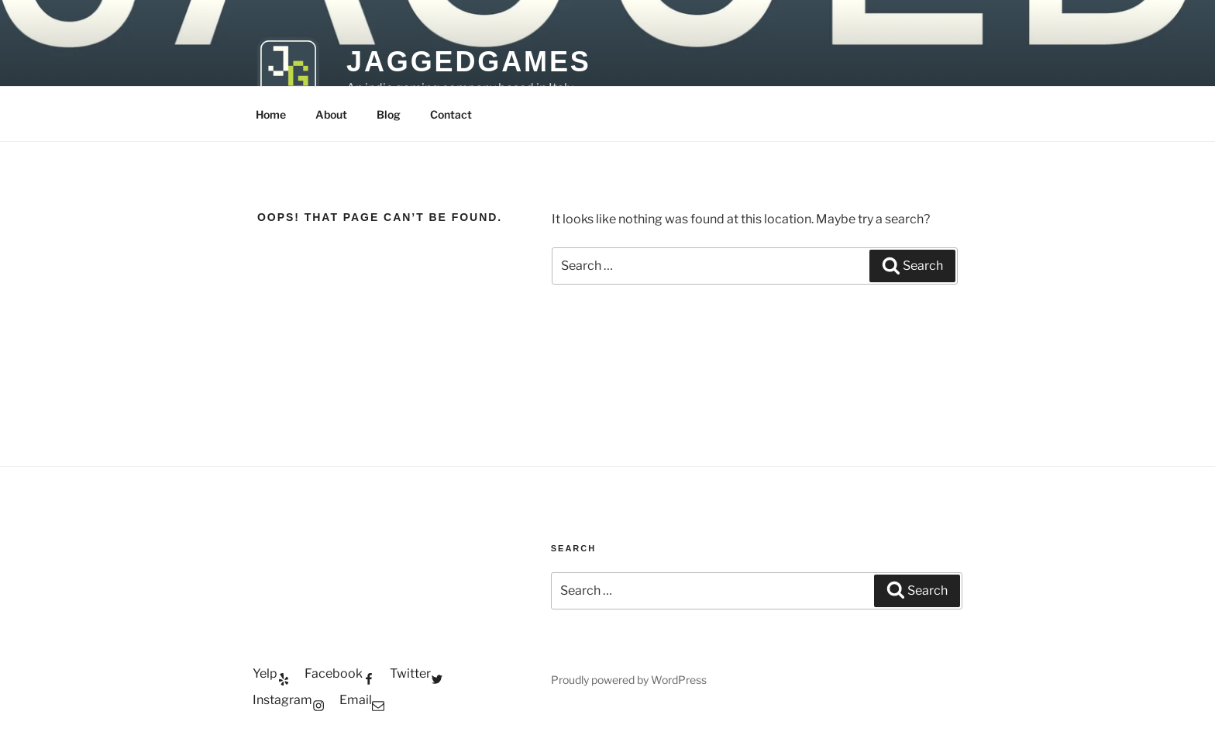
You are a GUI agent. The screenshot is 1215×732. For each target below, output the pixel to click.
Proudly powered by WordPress (629, 679)
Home (271, 114)
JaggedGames (468, 62)
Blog (389, 114)
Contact (451, 114)
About (331, 114)
